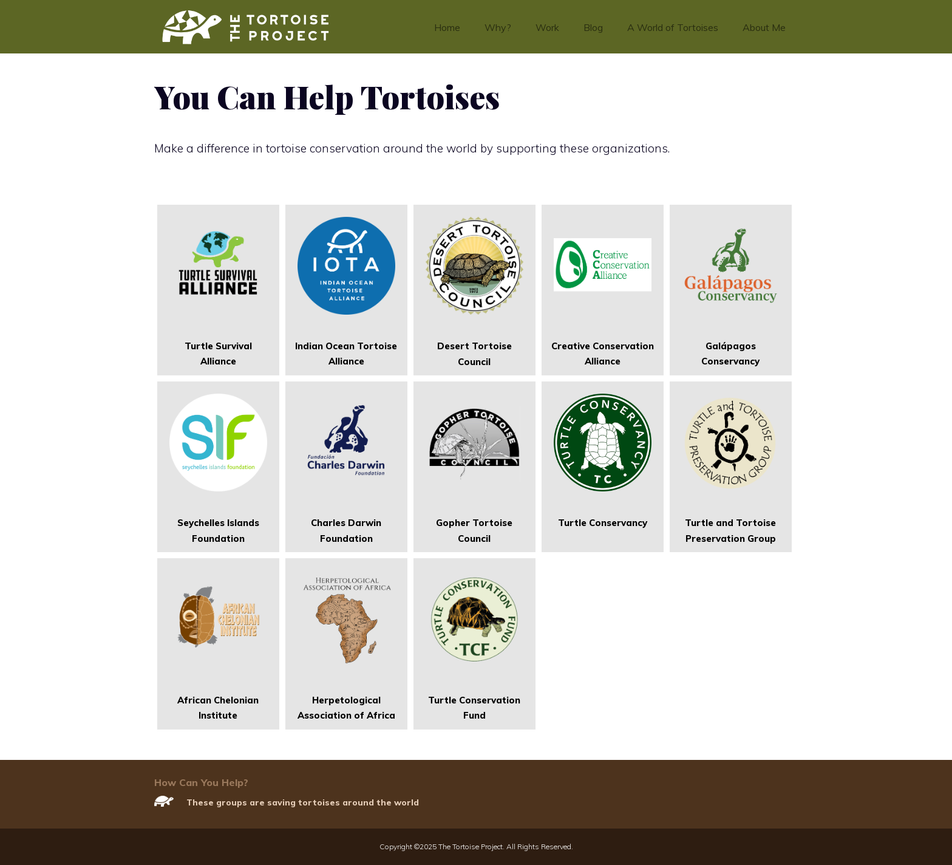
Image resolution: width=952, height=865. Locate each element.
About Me (764, 27)
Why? (497, 27)
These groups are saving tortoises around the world (302, 802)
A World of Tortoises (672, 27)
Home (447, 27)
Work (547, 27)
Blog (593, 27)
